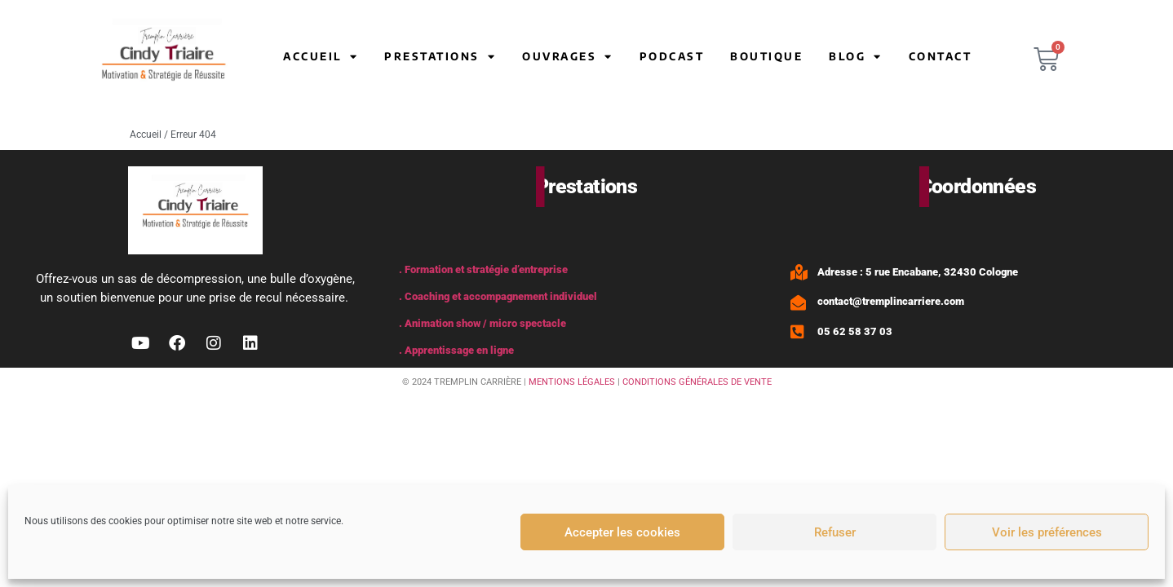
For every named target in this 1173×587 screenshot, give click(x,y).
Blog (856, 56)
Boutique (766, 56)
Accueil (320, 56)
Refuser (835, 532)
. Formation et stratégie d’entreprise (483, 269)
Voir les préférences (1047, 532)
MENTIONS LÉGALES (572, 382)
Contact (940, 56)
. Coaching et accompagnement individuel (498, 296)
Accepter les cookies (622, 532)
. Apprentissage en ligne (456, 350)
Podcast (672, 56)
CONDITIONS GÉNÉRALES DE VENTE (697, 382)
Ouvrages (567, 56)
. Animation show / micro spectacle (482, 323)
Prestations (440, 56)
